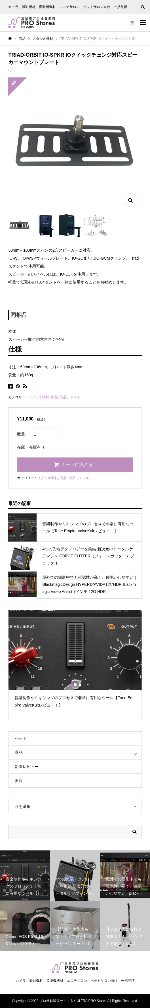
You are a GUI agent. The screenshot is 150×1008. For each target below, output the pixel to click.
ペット (21, 738)
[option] (74, 661)
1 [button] (70, 685)
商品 (54, 397)
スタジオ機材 (39, 397)
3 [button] (80, 685)
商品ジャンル (70, 397)
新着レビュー (27, 766)
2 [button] (75, 685)
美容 (19, 780)
